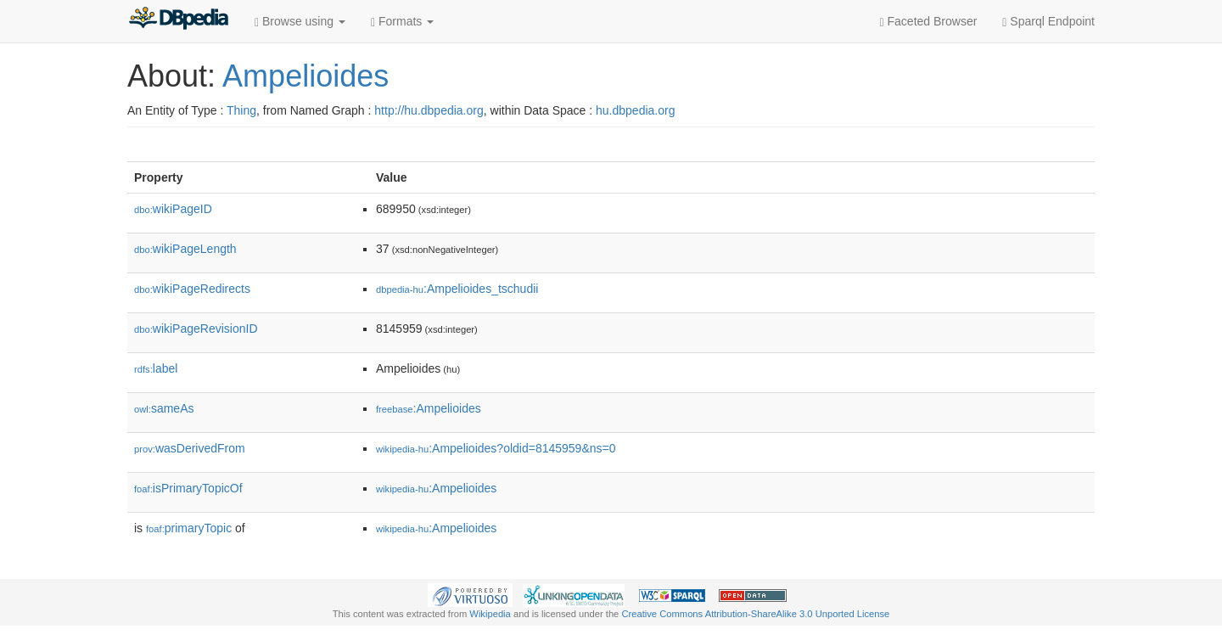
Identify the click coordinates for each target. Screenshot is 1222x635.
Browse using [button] (300, 21)
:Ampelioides (428, 408)
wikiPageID (173, 209)
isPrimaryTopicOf (188, 488)
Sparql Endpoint (1048, 21)
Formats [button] (402, 21)
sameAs (163, 408)
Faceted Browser (929, 21)
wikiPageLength (185, 249)
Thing (241, 110)
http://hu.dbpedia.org (428, 110)
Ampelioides (305, 76)
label (155, 368)
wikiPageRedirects (192, 288)
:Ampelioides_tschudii (457, 288)
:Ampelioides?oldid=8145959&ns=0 (495, 448)
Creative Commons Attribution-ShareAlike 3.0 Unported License (755, 614)
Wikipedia (490, 614)
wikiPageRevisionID (196, 328)
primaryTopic (189, 528)
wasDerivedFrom (189, 448)
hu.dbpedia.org (635, 110)
